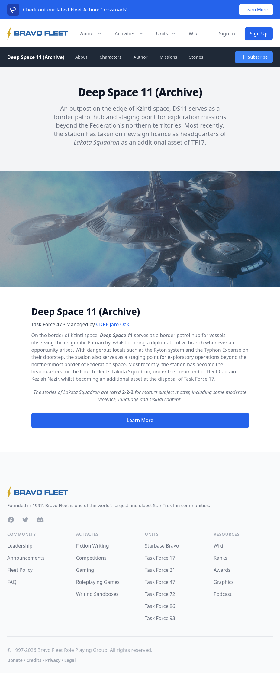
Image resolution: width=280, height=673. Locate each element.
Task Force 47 (160, 582)
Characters (110, 57)
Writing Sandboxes (97, 594)
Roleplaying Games (98, 582)
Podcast (222, 594)
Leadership (19, 545)
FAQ (11, 582)
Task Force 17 (199, 379)
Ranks (220, 557)
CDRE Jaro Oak (112, 324)
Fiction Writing (92, 545)
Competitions (91, 557)
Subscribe (254, 57)
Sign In (227, 33)
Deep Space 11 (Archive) (35, 57)
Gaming (85, 570)
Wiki (194, 33)
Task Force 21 (160, 570)
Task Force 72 (160, 594)
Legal (70, 660)
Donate (15, 660)
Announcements (25, 557)
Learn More (256, 9)
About (81, 57)
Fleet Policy (20, 570)
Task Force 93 (160, 618)
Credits (33, 660)
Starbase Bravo (162, 545)
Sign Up (259, 33)
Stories (196, 57)
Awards (222, 570)
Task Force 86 (160, 606)
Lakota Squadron (131, 371)
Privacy (52, 660)
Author (141, 57)
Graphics (223, 582)
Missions (168, 57)
